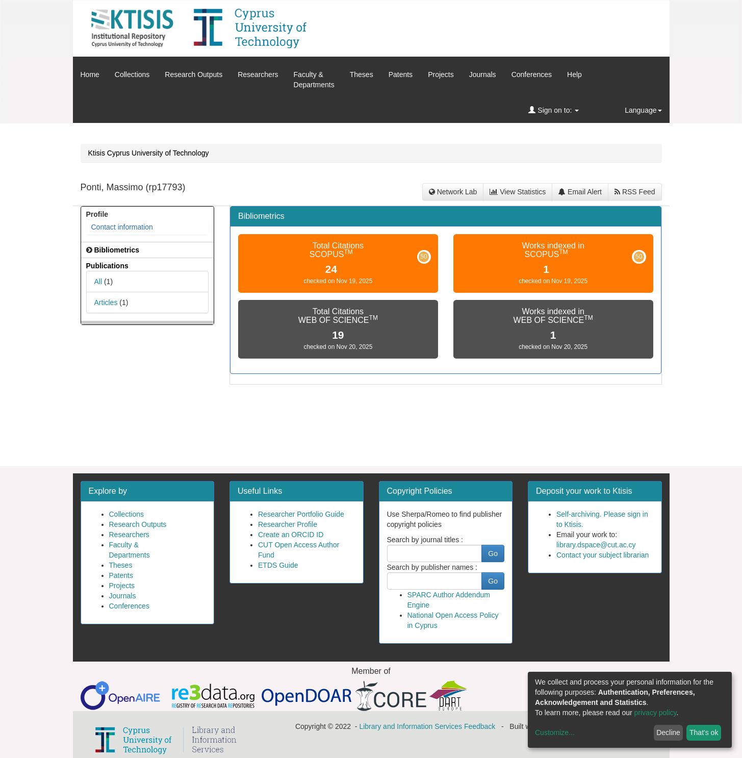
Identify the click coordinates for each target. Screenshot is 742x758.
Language (643, 110)
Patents (401, 74)
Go (493, 553)
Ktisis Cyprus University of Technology (148, 153)
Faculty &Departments (314, 79)
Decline (668, 732)
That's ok (703, 732)
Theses (361, 74)
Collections (132, 74)
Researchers (258, 74)
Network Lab (453, 192)
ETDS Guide (278, 565)
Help (574, 74)
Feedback (479, 726)
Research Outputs (193, 74)
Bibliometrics (261, 216)
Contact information (122, 227)
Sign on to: (553, 110)
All (98, 281)
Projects (441, 74)
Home (90, 74)
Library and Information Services (410, 726)
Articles (106, 302)
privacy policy (655, 713)
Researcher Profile (287, 524)
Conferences (531, 74)
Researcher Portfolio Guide (301, 514)
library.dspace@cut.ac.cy (596, 545)
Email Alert (580, 192)
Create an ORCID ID (290, 534)
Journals (482, 74)
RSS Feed (635, 192)
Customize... (555, 732)
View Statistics (518, 192)
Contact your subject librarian (602, 555)
